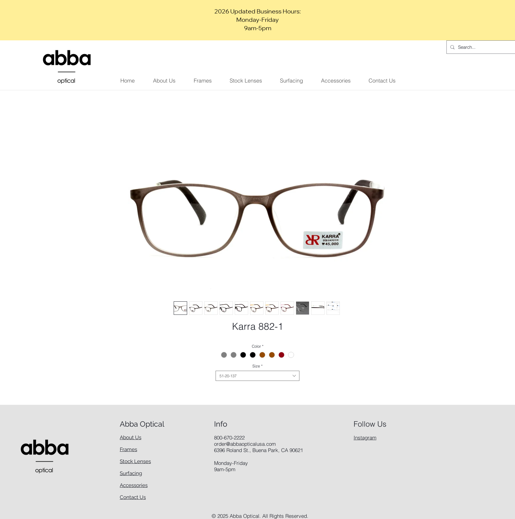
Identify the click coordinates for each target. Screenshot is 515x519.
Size (257, 366)
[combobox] (257, 376)
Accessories (134, 485)
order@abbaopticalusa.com (245, 444)
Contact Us (133, 497)
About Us (130, 437)
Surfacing (131, 473)
